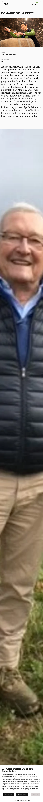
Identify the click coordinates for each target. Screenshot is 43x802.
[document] (21, 780)
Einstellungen (22, 794)
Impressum (16, 800)
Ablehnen (35, 794)
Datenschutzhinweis (25, 800)
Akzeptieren (8, 794)
